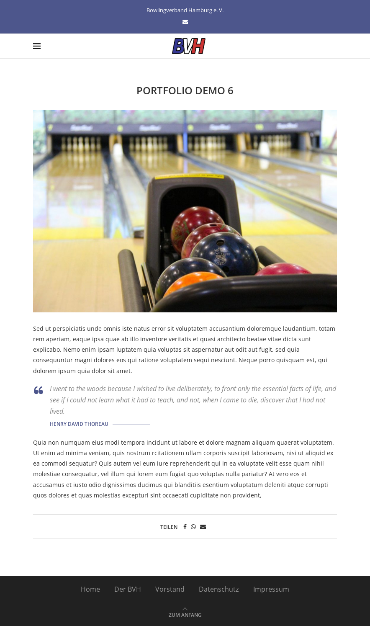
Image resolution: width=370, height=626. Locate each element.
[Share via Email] (203, 527)
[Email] (185, 22)
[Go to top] (185, 614)
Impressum (271, 589)
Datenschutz (219, 589)
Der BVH (127, 589)
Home (90, 589)
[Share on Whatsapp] (193, 527)
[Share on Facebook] (185, 527)
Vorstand (170, 589)
